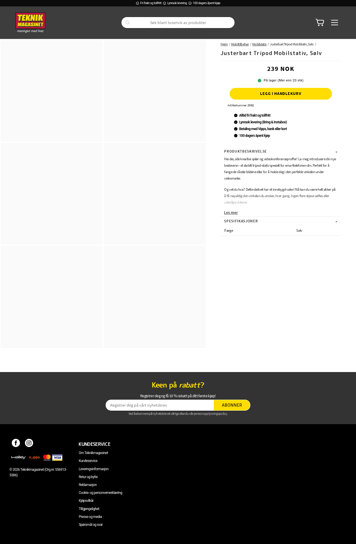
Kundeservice (88, 461)
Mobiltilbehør (240, 44)
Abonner (232, 405)
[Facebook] (16, 444)
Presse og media (90, 517)
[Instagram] (29, 444)
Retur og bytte (88, 477)
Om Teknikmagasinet (93, 453)
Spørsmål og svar (91, 525)
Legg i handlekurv (280, 93)
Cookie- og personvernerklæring (100, 493)
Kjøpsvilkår (86, 501)
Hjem (224, 44)
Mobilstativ (259, 44)
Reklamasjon (87, 485)
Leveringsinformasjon (94, 469)
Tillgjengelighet (89, 509)
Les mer (231, 212)
